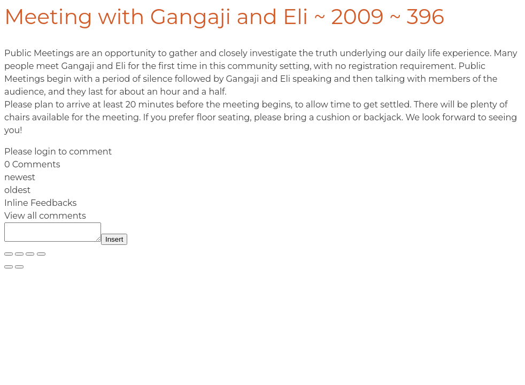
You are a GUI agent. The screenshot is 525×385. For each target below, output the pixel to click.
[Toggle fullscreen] (19, 257)
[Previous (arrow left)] (8, 270)
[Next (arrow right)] (19, 270)
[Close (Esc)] (41, 257)
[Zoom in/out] (8, 257)
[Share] (30, 257)
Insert (125, 242)
